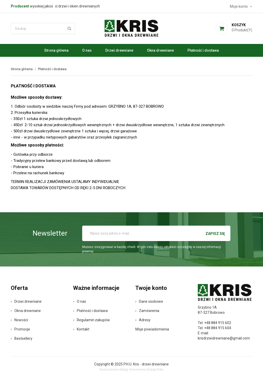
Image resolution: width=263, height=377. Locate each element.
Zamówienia (147, 311)
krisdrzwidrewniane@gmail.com (224, 338)
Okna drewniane (160, 50)
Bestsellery (21, 338)
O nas (87, 50)
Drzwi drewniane (119, 50)
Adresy (143, 320)
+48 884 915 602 (217, 323)
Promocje (20, 329)
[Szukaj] (43, 28)
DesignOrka (155, 369)
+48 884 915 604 (217, 328)
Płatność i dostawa (203, 50)
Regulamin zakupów (91, 320)
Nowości (19, 320)
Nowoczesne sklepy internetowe (123, 369)
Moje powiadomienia (152, 329)
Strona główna (56, 50)
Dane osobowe (149, 301)
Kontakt (81, 329)
